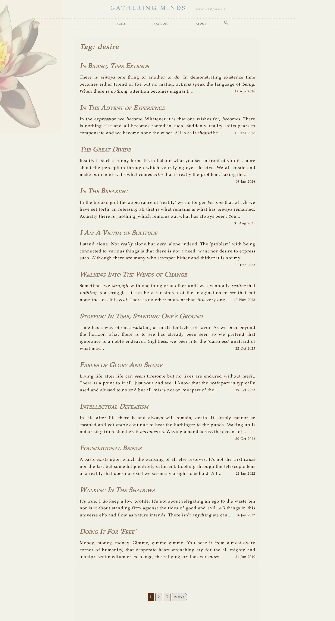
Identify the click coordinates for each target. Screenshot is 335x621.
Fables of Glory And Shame (121, 365)
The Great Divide (105, 149)
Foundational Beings (110, 448)
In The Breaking (103, 191)
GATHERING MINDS (148, 8)
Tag (86, 47)
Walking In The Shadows (117, 490)
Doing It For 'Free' (108, 531)
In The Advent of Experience (122, 108)
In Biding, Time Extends (114, 66)
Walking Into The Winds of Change (133, 274)
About (201, 24)
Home (121, 24)
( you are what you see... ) (209, 9)
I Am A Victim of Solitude (118, 233)
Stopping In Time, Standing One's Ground (141, 316)
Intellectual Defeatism (114, 406)
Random (161, 24)
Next (179, 597)
